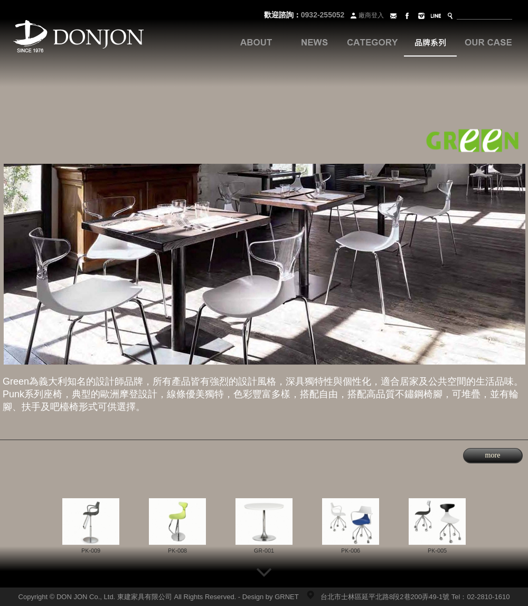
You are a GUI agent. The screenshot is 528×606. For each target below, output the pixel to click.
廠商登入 (366, 15)
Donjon (78, 37)
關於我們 (256, 42)
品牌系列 (430, 42)
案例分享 (488, 42)
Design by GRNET (270, 597)
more (493, 455)
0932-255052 (323, 15)
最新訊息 (314, 42)
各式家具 (372, 42)
